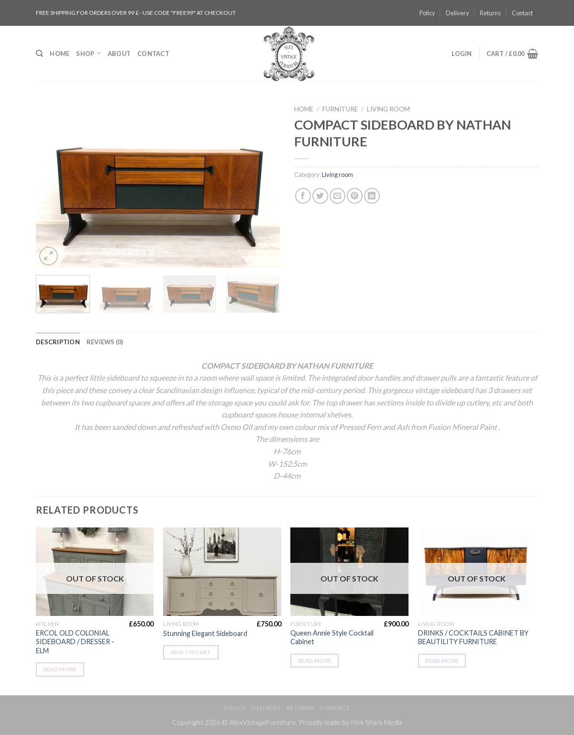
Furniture (340, 109)
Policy (427, 13)
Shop (88, 53)
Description (58, 342)
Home (59, 53)
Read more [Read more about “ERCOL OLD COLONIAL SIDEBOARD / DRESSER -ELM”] (60, 669)
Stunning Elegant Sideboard (205, 633)
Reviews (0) (105, 342)
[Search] (39, 53)
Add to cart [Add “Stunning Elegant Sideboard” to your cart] (191, 652)
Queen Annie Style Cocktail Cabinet (332, 637)
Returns (490, 13)
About (119, 53)
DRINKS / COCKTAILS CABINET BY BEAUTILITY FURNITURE (473, 637)
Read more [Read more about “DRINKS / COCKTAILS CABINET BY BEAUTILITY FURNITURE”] (441, 661)
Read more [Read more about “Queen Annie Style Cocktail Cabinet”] (314, 661)
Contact (522, 13)
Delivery (457, 13)
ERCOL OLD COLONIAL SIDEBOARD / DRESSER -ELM (75, 642)
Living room (388, 109)
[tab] (58, 341)
